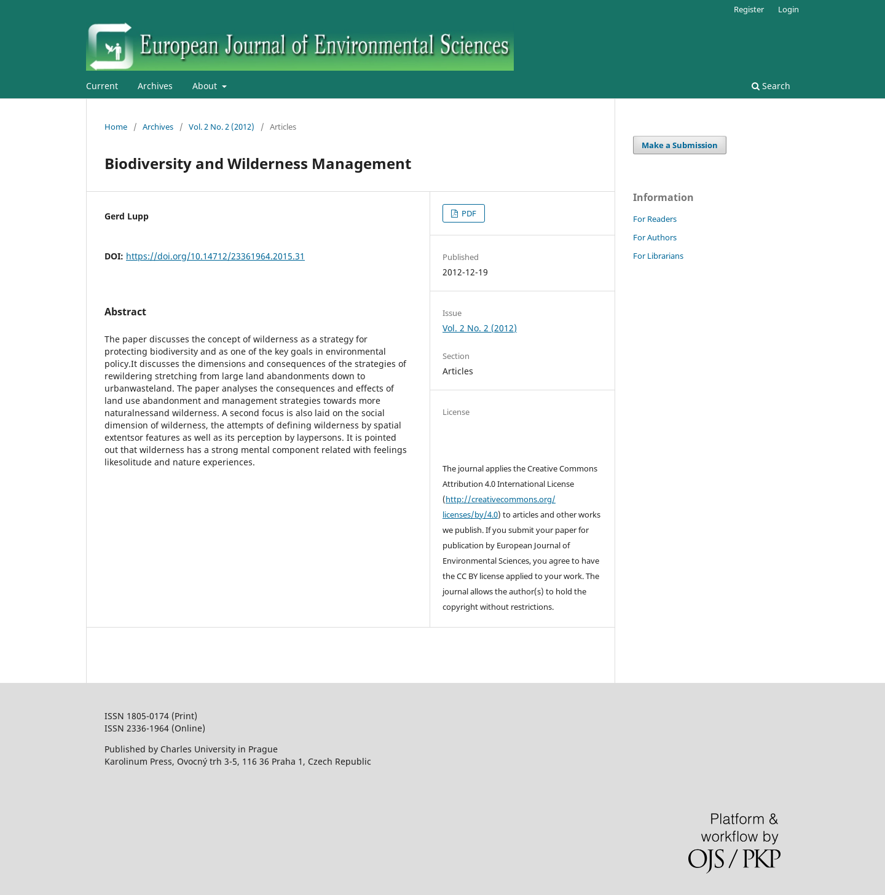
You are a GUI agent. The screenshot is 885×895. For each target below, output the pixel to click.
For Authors (655, 237)
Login (788, 9)
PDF (468, 213)
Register (749, 9)
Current (102, 86)
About (205, 86)
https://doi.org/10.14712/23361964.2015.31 (215, 256)
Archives (155, 86)
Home (115, 126)
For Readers (655, 218)
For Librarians (658, 255)
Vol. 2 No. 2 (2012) (221, 126)
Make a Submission (680, 145)
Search (771, 86)
